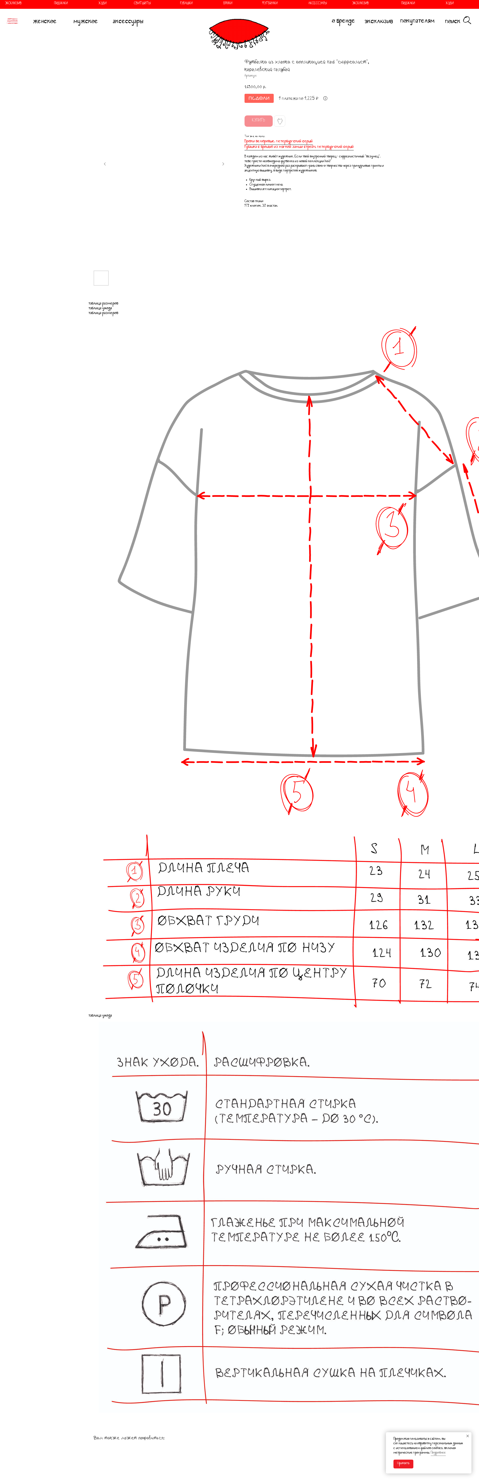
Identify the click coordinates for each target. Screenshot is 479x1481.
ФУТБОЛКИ (251, 4)
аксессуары (128, 22)
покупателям (418, 22)
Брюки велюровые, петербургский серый (279, 142)
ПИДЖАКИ (42, 4)
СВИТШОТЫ (123, 4)
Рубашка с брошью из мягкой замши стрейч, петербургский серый (299, 147)
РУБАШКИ (167, 4)
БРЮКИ (209, 4)
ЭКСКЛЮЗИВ (341, 4)
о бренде (343, 22)
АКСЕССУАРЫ (299, 4)
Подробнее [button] (438, 1453)
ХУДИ (84, 4)
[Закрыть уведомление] (467, 1436)
